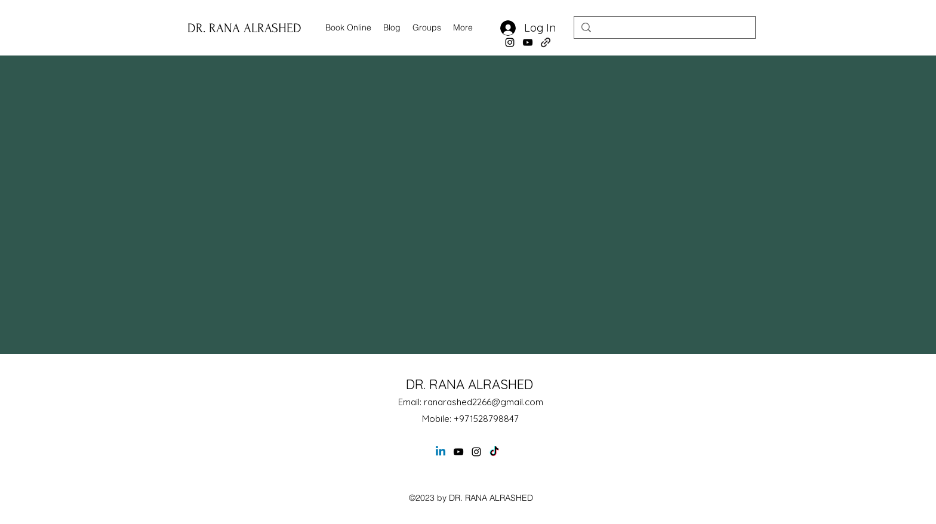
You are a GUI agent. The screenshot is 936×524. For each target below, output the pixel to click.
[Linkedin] (441, 452)
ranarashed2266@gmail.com (483, 402)
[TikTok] (494, 452)
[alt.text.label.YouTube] (528, 42)
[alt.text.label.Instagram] (510, 42)
